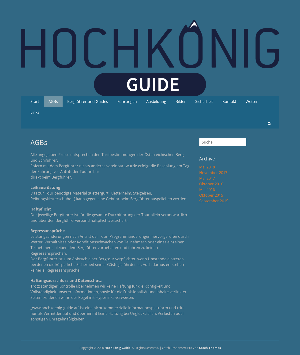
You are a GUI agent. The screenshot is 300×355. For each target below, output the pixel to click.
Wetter (252, 101)
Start (34, 101)
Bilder (181, 101)
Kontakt (229, 101)
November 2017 (213, 172)
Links (34, 112)
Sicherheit (204, 101)
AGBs (53, 101)
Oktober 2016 (211, 184)
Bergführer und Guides (87, 101)
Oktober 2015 (211, 195)
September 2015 (213, 200)
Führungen (127, 101)
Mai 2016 (207, 189)
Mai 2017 (207, 178)
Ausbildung (156, 101)
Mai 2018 (207, 167)
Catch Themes (210, 348)
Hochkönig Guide (118, 348)
